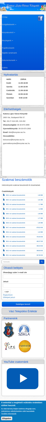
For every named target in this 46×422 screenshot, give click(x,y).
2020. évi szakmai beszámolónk (15, 213)
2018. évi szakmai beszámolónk (15, 223)
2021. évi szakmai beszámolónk (15, 209)
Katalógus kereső (23, 304)
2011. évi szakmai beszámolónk (15, 255)
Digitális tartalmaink (9, 53)
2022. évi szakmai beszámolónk (15, 204)
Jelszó (5, 282)
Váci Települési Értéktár (23, 311)
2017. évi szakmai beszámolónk (15, 227)
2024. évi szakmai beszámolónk (15, 195)
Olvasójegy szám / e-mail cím (15, 272)
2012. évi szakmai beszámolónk (15, 250)
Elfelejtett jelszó (9, 297)
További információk (8, 414)
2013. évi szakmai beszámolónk (15, 246)
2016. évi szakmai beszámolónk (15, 232)
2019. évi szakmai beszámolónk (15, 218)
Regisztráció (8, 295)
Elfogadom (6, 418)
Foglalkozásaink (8, 48)
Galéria (4, 68)
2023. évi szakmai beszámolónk (15, 200)
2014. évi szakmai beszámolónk (15, 241)
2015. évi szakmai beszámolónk (15, 236)
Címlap (4, 17)
